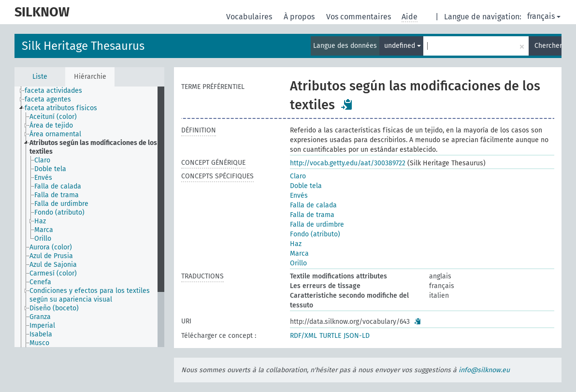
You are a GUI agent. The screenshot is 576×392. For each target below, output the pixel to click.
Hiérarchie (90, 77)
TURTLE (330, 336)
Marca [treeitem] (43, 230)
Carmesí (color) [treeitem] (53, 273)
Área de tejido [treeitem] (51, 125)
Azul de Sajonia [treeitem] (53, 265)
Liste (39, 77)
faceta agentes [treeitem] (48, 99)
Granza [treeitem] (40, 317)
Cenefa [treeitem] (40, 282)
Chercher (548, 46)
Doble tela (306, 186)
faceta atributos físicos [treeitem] (61, 108)
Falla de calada (313, 205)
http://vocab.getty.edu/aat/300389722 (347, 163)
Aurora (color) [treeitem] (50, 247)
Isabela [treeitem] (40, 334)
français (544, 16)
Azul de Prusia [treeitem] (51, 256)
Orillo (298, 263)
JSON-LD (357, 336)
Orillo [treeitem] (42, 238)
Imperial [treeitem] (42, 325)
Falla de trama (312, 215)
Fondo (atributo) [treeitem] (59, 212)
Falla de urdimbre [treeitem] (61, 204)
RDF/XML (303, 336)
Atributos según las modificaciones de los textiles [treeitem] (93, 147)
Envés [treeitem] (43, 178)
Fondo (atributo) (315, 234)
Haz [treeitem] (40, 221)
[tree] (89, 217)
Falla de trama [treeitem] (56, 195)
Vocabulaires (250, 16)
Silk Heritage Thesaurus (83, 46)
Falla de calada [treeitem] (57, 186)
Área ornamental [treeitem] (55, 134)
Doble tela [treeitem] (50, 169)
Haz (296, 244)
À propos (300, 16)
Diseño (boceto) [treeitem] (54, 308)
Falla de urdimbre (317, 224)
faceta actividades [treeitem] (53, 91)
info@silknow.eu (484, 370)
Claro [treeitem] (42, 160)
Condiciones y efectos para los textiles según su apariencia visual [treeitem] (89, 295)
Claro (298, 176)
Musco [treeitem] (39, 343)
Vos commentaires (359, 16)
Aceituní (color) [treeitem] (53, 117)
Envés (299, 195)
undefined (402, 46)
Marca (299, 253)
